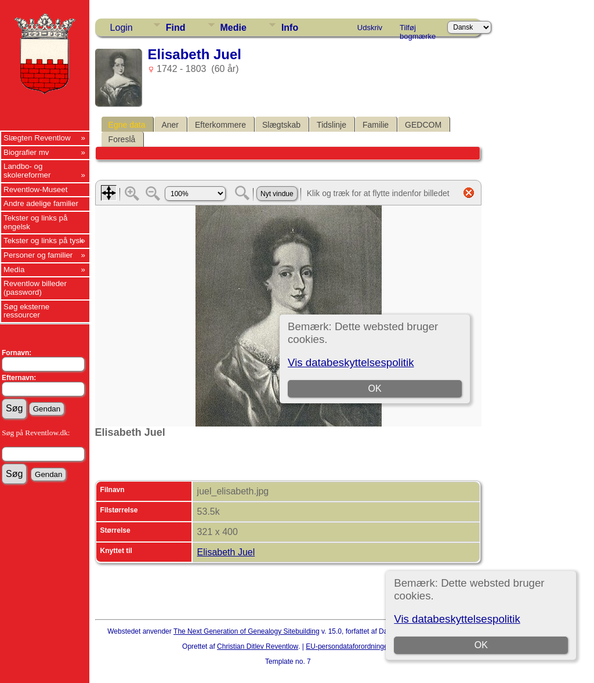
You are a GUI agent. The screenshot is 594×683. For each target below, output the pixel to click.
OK (481, 645)
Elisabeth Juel (226, 552)
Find (176, 27)
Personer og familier (38, 255)
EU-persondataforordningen (349, 646)
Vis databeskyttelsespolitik (457, 619)
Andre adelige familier (40, 203)
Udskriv (369, 27)
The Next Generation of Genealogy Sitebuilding (246, 631)
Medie (233, 27)
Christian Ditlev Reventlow (257, 646)
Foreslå (122, 139)
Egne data (127, 124)
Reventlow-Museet (35, 189)
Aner (170, 124)
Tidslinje (331, 124)
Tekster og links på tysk (43, 240)
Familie (376, 124)
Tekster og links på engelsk (35, 222)
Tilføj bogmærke (418, 29)
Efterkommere (220, 124)
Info (289, 27)
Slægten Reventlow (37, 137)
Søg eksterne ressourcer (26, 311)
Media (13, 269)
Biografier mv (26, 152)
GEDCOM (423, 124)
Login (121, 27)
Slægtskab (281, 124)
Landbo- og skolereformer (26, 170)
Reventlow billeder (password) (35, 288)
